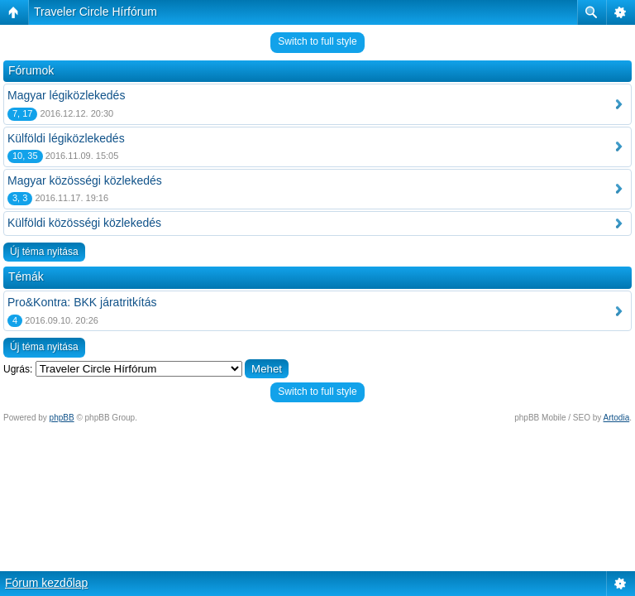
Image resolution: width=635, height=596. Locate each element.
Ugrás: (17, 369)
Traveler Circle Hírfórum (95, 11)
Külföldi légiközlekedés (66, 138)
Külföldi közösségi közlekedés (84, 222)
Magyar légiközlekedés (66, 95)
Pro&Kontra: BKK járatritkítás (82, 302)
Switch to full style (317, 41)
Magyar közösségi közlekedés (84, 180)
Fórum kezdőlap (46, 582)
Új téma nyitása (44, 251)
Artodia (617, 417)
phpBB (62, 417)
